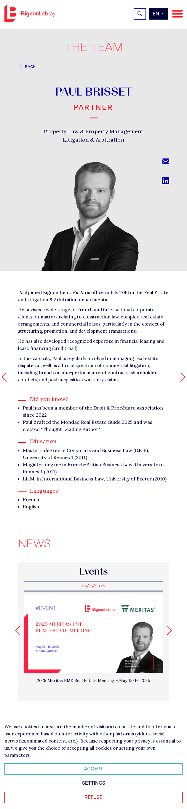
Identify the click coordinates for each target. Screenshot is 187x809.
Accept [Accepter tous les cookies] (93, 769)
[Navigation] (177, 14)
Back (27, 66)
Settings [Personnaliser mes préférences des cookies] (93, 783)
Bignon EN (29, 13)
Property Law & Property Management (93, 131)
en (156, 14)
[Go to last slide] (19, 630)
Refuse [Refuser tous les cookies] (93, 797)
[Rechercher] (140, 14)
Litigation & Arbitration (93, 139)
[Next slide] (167, 630)
